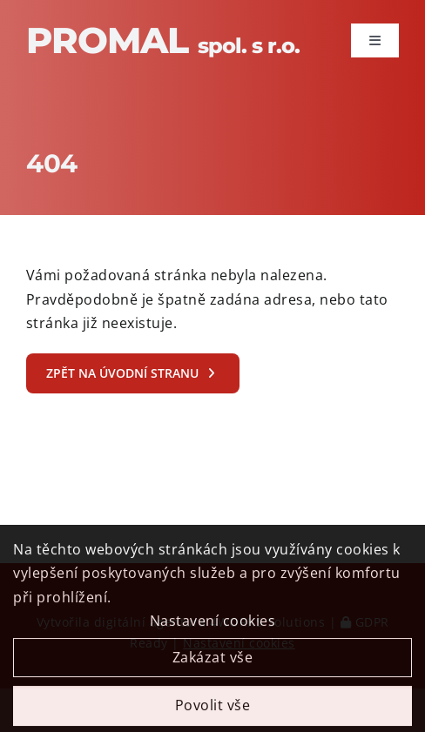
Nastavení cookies (213, 625)
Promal (163, 40)
